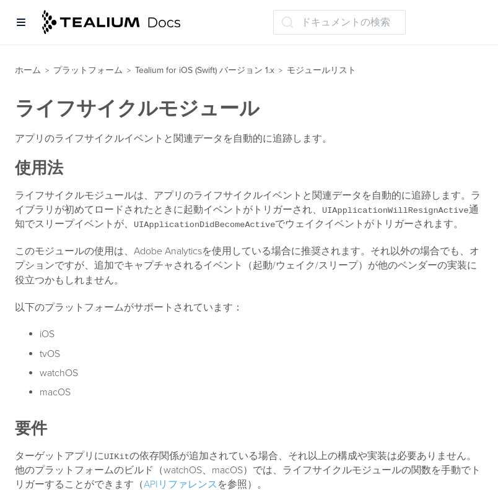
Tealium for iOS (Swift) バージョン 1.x (204, 70)
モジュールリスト (321, 70)
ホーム (28, 70)
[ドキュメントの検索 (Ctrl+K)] (339, 22)
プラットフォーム (88, 70)
